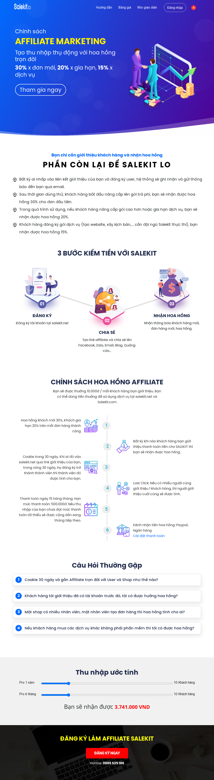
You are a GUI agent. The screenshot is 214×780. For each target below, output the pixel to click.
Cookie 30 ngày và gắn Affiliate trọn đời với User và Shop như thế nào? (86, 580)
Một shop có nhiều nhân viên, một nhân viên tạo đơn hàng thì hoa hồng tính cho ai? (100, 612)
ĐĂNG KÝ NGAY (107, 753)
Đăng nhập (175, 8)
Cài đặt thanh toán (149, 535)
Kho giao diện (147, 7)
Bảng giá (124, 7)
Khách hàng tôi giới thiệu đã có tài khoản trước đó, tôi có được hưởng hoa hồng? (96, 596)
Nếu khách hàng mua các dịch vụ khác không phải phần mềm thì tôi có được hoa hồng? (104, 628)
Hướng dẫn (104, 7)
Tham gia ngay (40, 89)
